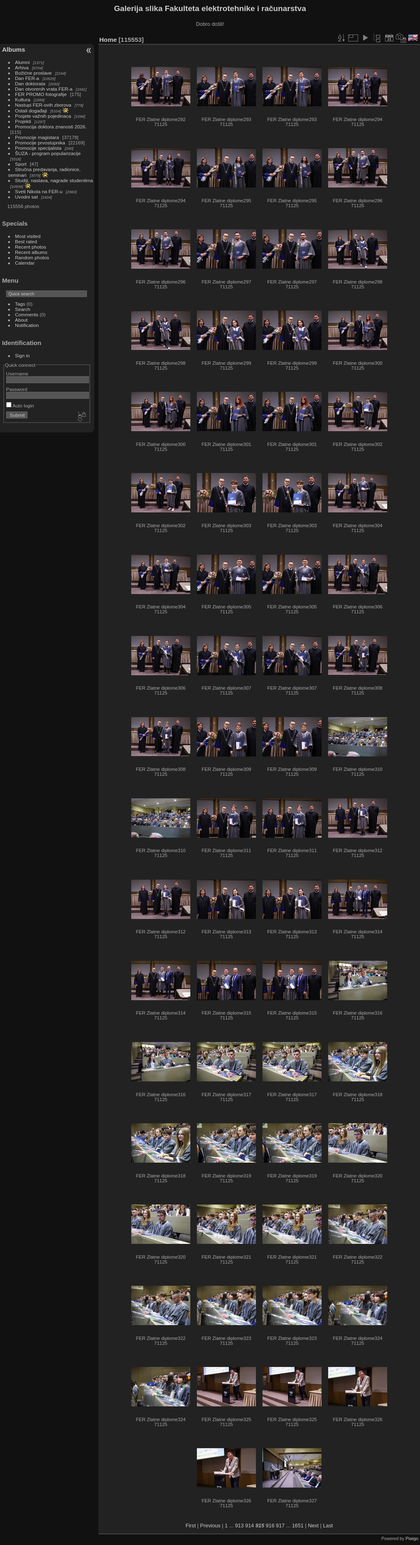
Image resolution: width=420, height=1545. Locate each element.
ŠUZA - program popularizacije (48, 153)
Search (22, 309)
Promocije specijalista (38, 148)
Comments (27, 314)
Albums (13, 49)
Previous (210, 1525)
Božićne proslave (33, 72)
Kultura (22, 99)
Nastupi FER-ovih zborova (43, 104)
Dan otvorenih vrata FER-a (44, 88)
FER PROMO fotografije (41, 94)
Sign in (22, 355)
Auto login (20, 405)
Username (17, 373)
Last (328, 1525)
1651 (298, 1525)
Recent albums (31, 252)
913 (239, 1525)
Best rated (26, 241)
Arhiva (22, 67)
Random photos (32, 257)
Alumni (22, 62)
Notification (27, 325)
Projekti (23, 121)
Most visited (28, 236)
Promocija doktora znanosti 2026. (51, 126)
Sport (21, 164)
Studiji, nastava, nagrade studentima (54, 180)
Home (108, 39)
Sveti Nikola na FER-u (39, 191)
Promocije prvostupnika (40, 142)
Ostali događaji (31, 110)
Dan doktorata (30, 83)
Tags (20, 303)
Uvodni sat (26, 196)
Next (313, 1525)
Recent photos (30, 246)
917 (280, 1525)
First (190, 1525)
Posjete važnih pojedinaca (43, 116)
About (21, 319)
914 (249, 1525)
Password (16, 389)
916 (270, 1525)
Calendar (25, 262)
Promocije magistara (37, 137)
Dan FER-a (27, 78)
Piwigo (412, 1538)
